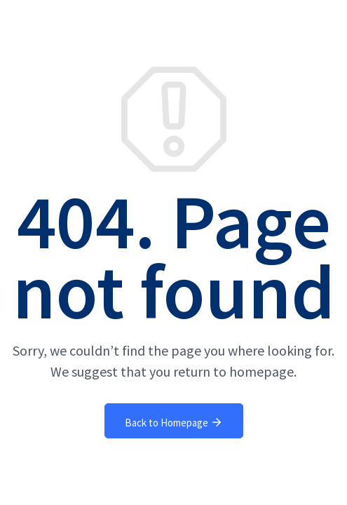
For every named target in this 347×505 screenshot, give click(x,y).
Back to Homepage (174, 422)
